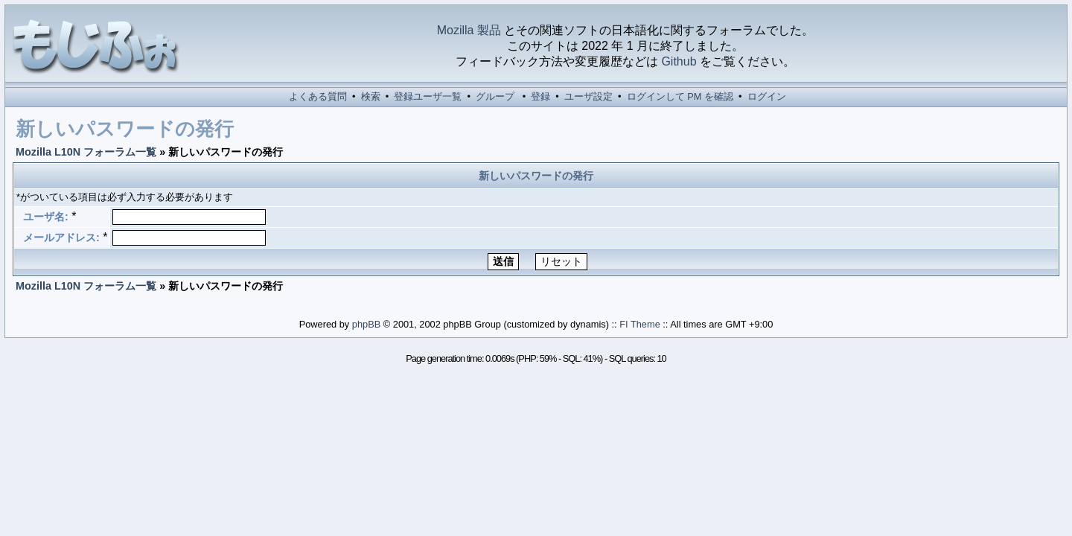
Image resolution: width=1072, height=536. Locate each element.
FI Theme (639, 324)
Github (678, 61)
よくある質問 (318, 96)
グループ (495, 96)
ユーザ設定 (588, 96)
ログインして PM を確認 (680, 96)
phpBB (366, 324)
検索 (370, 96)
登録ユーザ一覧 (428, 96)
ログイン (766, 96)
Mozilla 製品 (469, 30)
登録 (540, 96)
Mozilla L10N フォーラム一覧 (86, 152)
